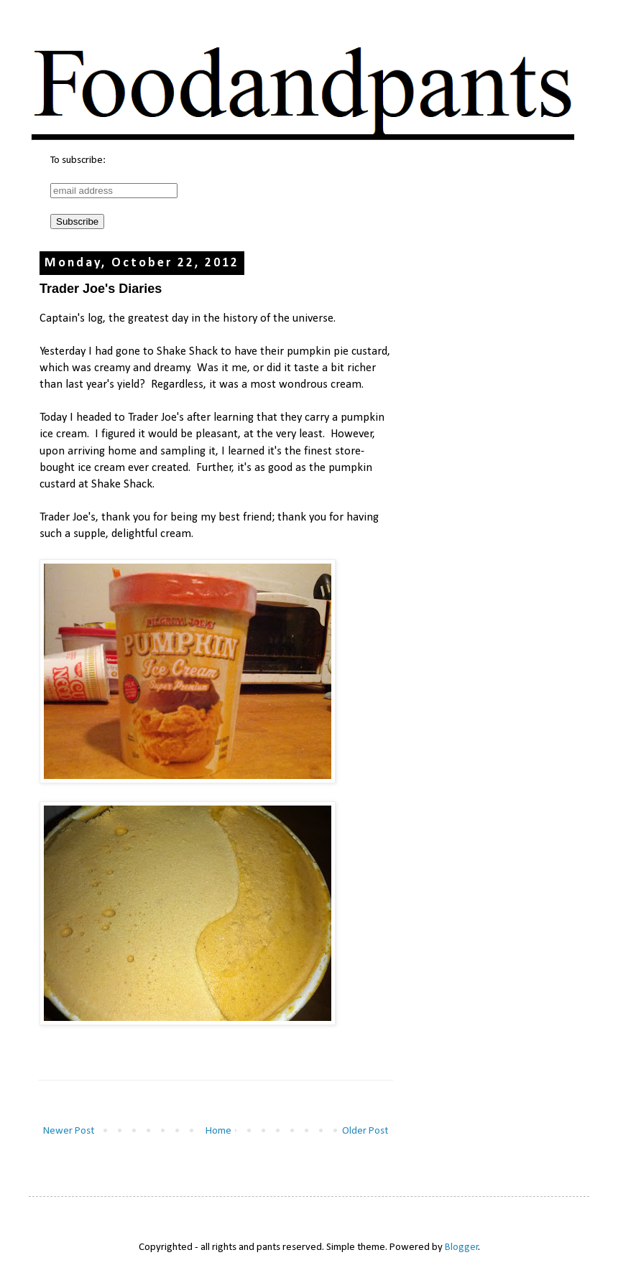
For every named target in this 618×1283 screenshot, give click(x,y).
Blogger (462, 1247)
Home (218, 1131)
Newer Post (68, 1131)
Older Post (365, 1131)
